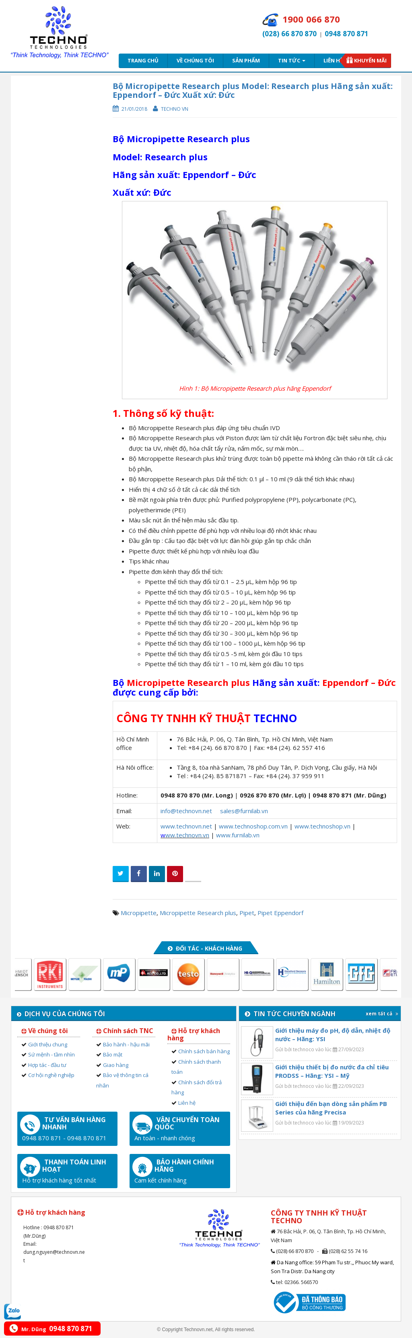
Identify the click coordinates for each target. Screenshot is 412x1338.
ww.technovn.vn (187, 835)
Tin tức (291, 60)
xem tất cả (382, 1013)
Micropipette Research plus (198, 913)
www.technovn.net (186, 826)
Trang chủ (143, 60)
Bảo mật (112, 1054)
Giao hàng (115, 1065)
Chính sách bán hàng (204, 1051)
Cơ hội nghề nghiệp (51, 1075)
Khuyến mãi (370, 60)
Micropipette (139, 913)
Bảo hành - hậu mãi (126, 1044)
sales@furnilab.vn (244, 811)
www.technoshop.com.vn (253, 826)
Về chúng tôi (195, 60)
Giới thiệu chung (47, 1044)
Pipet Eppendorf (280, 913)
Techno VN (174, 109)
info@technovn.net (186, 811)
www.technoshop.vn (322, 826)
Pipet (246, 913)
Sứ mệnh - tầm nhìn (51, 1054)
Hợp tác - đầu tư (47, 1065)
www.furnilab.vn (238, 835)
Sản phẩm (246, 60)
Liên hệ (333, 60)
